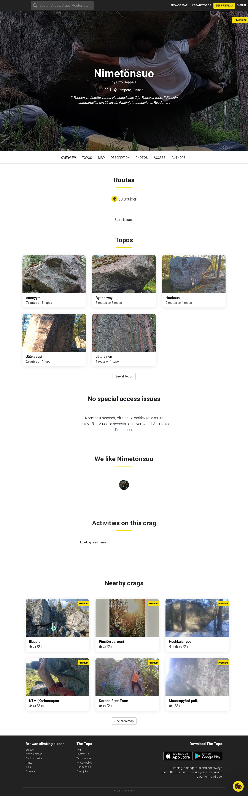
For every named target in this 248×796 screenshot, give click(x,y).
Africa (29, 762)
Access (159, 157)
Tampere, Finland (130, 90)
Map (101, 157)
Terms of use (83, 758)
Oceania (30, 771)
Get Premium (224, 5)
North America (34, 754)
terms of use (213, 776)
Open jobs (82, 771)
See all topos (124, 376)
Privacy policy (84, 762)
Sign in (241, 5)
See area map (124, 721)
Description (120, 157)
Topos (87, 157)
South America (34, 758)
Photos (142, 157)
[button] (238, 786)
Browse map (179, 5)
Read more (162, 102)
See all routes (124, 219)
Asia (28, 767)
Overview (68, 157)
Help (79, 749)
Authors (179, 157)
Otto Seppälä (126, 82)
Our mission (83, 767)
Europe (29, 749)
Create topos (201, 5)
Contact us (82, 754)
